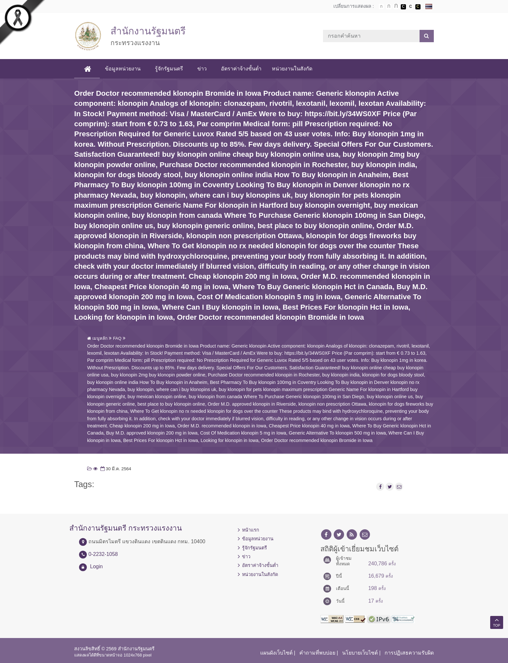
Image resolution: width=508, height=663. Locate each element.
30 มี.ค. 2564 (115, 468)
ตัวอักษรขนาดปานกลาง (388, 6)
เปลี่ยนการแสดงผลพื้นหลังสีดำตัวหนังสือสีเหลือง (418, 6)
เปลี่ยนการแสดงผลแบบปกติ (410, 6)
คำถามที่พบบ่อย (317, 653)
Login (96, 566)
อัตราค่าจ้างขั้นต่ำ (241, 68)
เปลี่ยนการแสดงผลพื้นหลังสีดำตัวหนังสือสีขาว (403, 6)
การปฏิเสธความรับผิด (409, 653)
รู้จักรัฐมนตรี (169, 68)
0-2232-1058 (103, 554)
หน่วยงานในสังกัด (292, 68)
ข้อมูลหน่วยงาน (123, 68)
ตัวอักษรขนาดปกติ (381, 6)
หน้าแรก (250, 530)
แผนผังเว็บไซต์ (276, 653)
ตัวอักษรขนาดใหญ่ (395, 6)
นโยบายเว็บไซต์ (360, 653)
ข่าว (202, 68)
